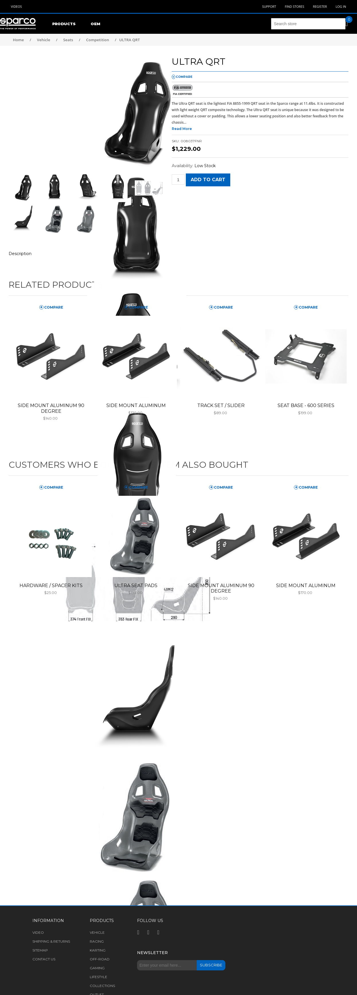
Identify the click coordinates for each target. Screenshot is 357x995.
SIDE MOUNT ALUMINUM (136, 405)
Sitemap (40, 950)
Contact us (43, 959)
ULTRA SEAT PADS (135, 585)
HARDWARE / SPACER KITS (51, 585)
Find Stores (294, 6)
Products (64, 23)
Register (320, 6)
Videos (16, 6)
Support (269, 6)
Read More (182, 129)
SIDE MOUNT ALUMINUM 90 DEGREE (51, 408)
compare (184, 77)
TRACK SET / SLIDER (221, 405)
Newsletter (152, 952)
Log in (340, 6)
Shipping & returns (51, 941)
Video (38, 932)
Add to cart (208, 179)
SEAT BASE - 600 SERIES (306, 405)
